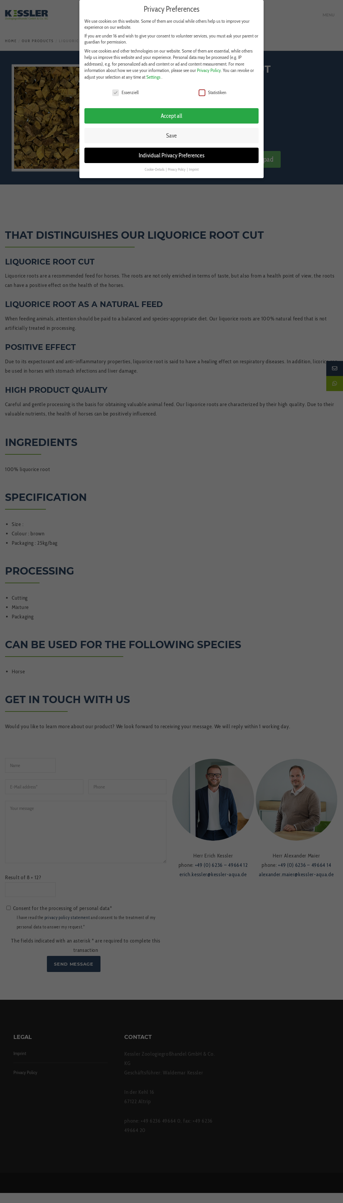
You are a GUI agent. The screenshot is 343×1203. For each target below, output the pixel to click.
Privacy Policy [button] (177, 169)
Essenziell (125, 92)
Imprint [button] (194, 169)
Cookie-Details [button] (155, 169)
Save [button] (171, 135)
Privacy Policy (209, 70)
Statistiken (212, 92)
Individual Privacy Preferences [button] (171, 154)
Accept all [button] (171, 115)
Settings (153, 77)
